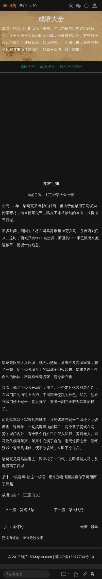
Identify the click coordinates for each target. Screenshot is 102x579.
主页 (48, 195)
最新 (84, 527)
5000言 (9, 5)
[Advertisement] (51, 126)
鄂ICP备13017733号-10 (74, 557)
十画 (71, 195)
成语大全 (27, 66)
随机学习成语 (71, 66)
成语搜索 (47, 66)
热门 (23, 5)
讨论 (33, 5)
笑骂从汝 (27, 510)
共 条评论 (14, 527)
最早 (94, 527)
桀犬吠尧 (76, 510)
